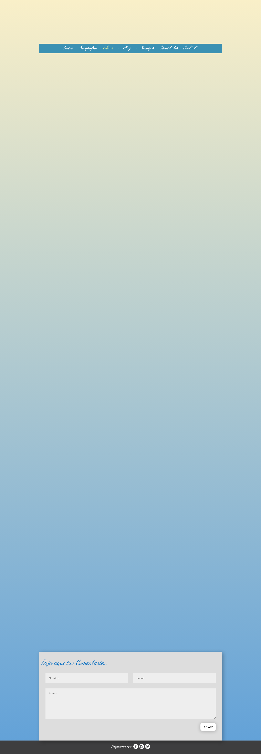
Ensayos (148, 47)
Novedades (169, 47)
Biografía (90, 47)
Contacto (190, 47)
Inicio (68, 47)
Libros (108, 47)
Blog (129, 47)
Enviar (208, 727)
